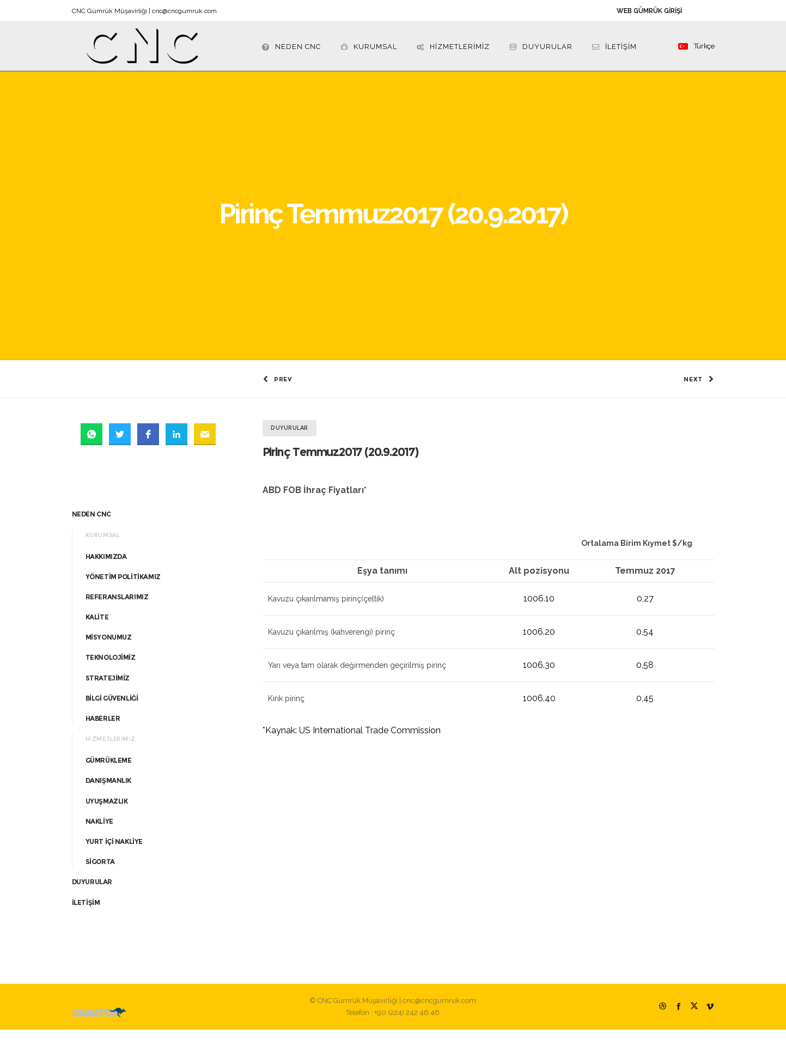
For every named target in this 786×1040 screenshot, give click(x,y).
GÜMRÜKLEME (109, 771)
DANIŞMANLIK (109, 791)
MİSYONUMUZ (109, 648)
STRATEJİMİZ (108, 688)
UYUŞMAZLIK (107, 811)
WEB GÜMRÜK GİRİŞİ (649, 11)
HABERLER (103, 729)
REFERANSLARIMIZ (117, 608)
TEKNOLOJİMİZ (111, 668)
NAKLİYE (99, 832)
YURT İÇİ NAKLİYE (114, 852)
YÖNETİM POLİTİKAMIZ (123, 587)
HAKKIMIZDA (106, 567)
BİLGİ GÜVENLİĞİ (112, 709)
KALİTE (97, 628)
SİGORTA (100, 872)
